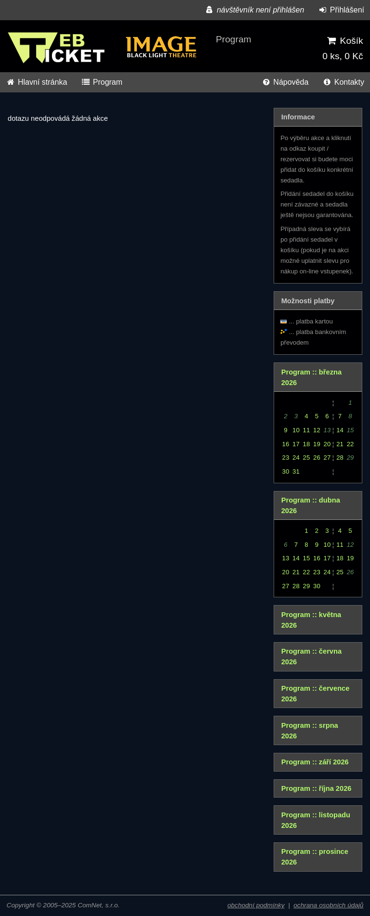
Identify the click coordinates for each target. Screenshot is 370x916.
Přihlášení (341, 10)
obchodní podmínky (256, 905)
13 (286, 558)
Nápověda (284, 82)
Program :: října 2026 (316, 788)
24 (296, 457)
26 (316, 457)
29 (306, 586)
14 (340, 430)
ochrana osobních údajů (328, 905)
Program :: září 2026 (315, 762)
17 (296, 444)
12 (316, 430)
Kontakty (343, 82)
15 (306, 558)
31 (296, 471)
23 (286, 457)
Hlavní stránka (36, 82)
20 (327, 444)
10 (296, 430)
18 (306, 444)
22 (350, 444)
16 (286, 444)
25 (306, 457)
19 (316, 444)
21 (340, 444)
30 (286, 471)
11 (306, 430)
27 (327, 457)
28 (340, 457)
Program (101, 82)
